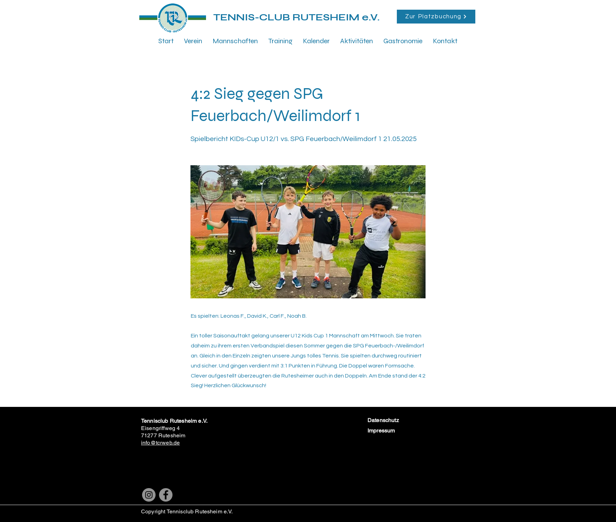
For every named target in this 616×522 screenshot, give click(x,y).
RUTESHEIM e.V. (336, 17)
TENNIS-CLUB (252, 17)
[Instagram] (149, 495)
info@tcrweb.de (160, 442)
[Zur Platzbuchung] (436, 17)
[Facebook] (165, 495)
